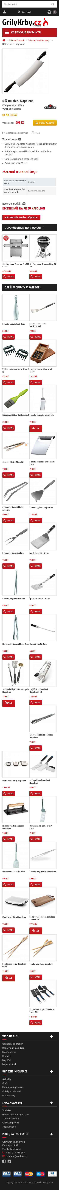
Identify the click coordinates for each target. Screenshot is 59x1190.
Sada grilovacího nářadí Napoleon (39, 781)
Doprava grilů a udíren (13, 1048)
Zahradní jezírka (10, 1118)
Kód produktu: (9, 105)
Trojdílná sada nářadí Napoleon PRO (38, 690)
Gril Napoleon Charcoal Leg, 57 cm (42, 265)
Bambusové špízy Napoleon (41, 964)
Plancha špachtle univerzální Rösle (41, 463)
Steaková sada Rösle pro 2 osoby (40, 370)
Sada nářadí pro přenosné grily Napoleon (15, 690)
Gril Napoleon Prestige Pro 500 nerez (15, 265)
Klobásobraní (9, 1052)
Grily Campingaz (10, 1122)
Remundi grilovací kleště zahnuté (12, 508)
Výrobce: (7, 109)
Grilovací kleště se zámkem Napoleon (41, 736)
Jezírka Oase (9, 1126)
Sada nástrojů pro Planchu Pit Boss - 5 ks (42, 1010)
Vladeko (6, 1110)
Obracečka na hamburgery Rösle (40, 827)
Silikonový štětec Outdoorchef (15, 415)
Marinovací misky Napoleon (14, 780)
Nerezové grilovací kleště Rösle (15, 644)
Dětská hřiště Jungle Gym (15, 1114)
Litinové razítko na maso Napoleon (13, 827)
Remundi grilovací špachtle (41, 507)
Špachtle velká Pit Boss (39, 553)
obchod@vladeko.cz (17, 1156)
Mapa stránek (9, 1064)
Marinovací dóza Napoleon (14, 917)
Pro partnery (8, 1095)
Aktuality (6, 1079)
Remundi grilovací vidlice (13, 553)
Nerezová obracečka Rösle (13, 871)
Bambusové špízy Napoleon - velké (14, 965)
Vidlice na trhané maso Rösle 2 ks (15, 370)
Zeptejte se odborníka (17, 133)
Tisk (38, 133)
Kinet (51, 1182)
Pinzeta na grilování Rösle (13, 598)
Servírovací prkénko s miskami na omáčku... (42, 918)
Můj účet (6, 1060)
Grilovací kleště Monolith (13, 462)
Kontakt (26, 12)
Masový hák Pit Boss (38, 644)
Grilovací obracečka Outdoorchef (37, 325)
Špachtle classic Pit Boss (39, 598)
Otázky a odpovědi (11, 1091)
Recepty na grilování (12, 1087)
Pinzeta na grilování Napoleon (42, 871)
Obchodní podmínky (12, 1043)
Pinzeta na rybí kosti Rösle (13, 324)
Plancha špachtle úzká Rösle (41, 415)
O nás (5, 1083)
